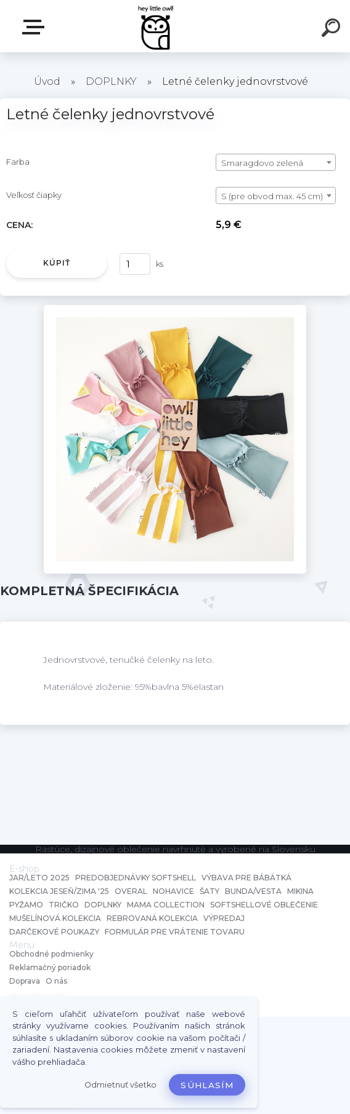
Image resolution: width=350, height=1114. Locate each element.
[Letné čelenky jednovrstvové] (175, 309)
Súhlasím (207, 1085)
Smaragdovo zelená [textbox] (262, 163)
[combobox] (276, 162)
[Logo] (157, 26)
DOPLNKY (111, 81)
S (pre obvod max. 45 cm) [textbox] (272, 196)
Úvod (47, 81)
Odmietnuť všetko (120, 1084)
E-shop (35, 27)
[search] (333, 29)
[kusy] (135, 264)
